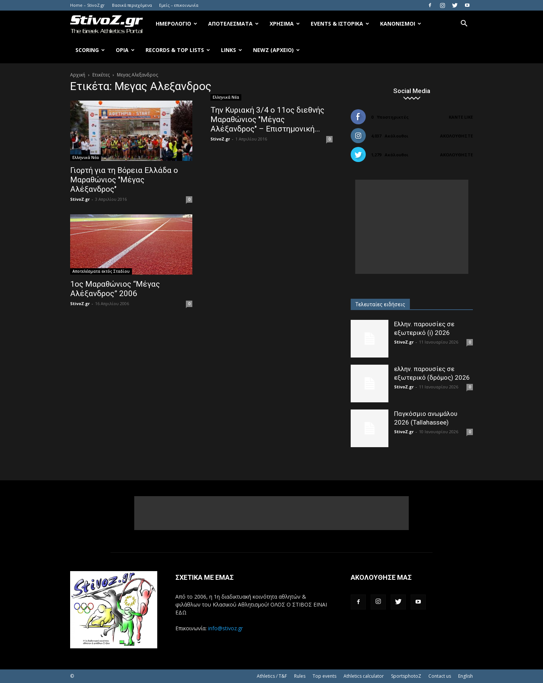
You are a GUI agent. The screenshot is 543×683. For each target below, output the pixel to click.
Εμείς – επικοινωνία (178, 5)
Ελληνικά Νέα (85, 157)
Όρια (125, 49)
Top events (324, 676)
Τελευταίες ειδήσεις (380, 304)
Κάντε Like (461, 117)
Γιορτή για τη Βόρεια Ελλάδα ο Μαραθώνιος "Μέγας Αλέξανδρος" (124, 180)
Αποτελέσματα (233, 23)
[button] (464, 24)
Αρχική (77, 75)
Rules (299, 676)
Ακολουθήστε (456, 136)
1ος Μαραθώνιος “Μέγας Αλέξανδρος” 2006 (115, 289)
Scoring (90, 49)
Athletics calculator (364, 676)
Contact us (439, 676)
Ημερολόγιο (176, 23)
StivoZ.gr (80, 199)
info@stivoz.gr (225, 628)
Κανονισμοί (400, 23)
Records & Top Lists (178, 49)
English (465, 676)
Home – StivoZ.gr (87, 5)
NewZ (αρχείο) (276, 49)
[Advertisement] (411, 227)
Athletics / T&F (272, 676)
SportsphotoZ (406, 676)
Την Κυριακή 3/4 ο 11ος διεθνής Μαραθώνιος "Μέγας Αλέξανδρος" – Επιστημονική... (267, 119)
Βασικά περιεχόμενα (132, 5)
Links (231, 49)
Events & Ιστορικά (340, 23)
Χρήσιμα (285, 23)
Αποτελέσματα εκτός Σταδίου (101, 271)
